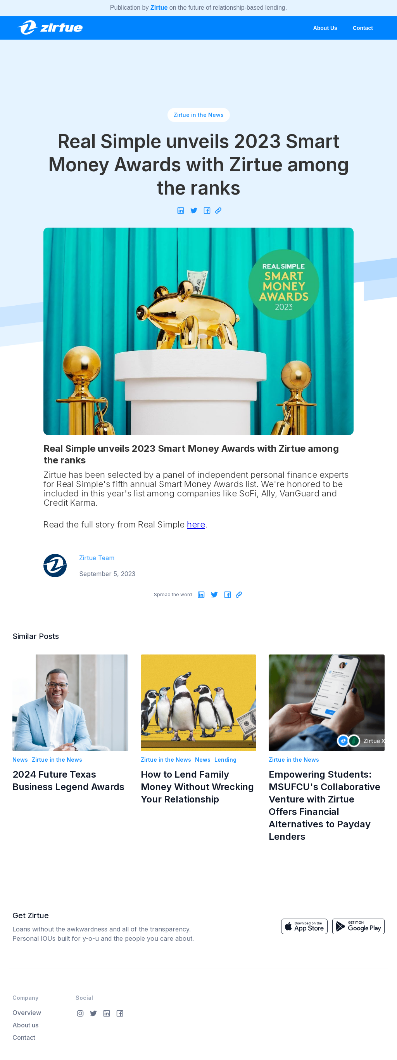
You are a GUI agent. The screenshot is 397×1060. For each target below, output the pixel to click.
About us (25, 1025)
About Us (325, 28)
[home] (49, 25)
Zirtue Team (96, 558)
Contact (363, 28)
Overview (26, 1012)
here (196, 524)
